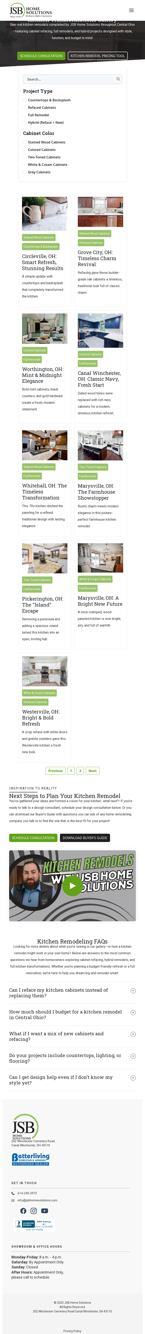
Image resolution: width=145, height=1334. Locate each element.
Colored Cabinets (42, 162)
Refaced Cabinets (42, 120)
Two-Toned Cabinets (44, 170)
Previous (55, 784)
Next (92, 784)
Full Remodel (38, 128)
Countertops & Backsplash (49, 113)
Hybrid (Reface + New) (46, 135)
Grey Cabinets (39, 185)
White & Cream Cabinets (47, 177)
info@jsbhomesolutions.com (37, 1213)
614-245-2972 (27, 1206)
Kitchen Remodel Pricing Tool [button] (98, 69)
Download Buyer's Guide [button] (85, 851)
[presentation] (131, 10)
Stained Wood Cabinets (47, 155)
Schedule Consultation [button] (41, 69)
